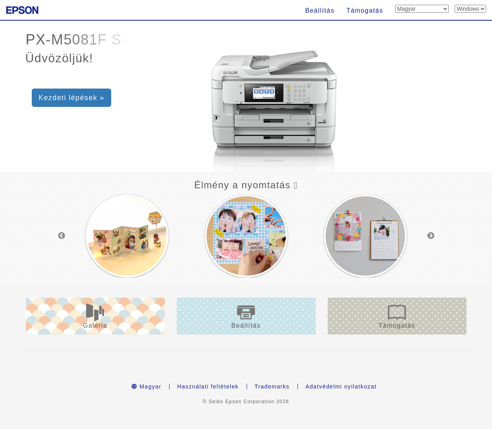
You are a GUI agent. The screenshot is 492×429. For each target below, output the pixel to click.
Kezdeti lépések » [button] (71, 98)
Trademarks (272, 386)
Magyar (146, 386)
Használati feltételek (208, 386)
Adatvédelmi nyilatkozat (340, 386)
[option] (127, 236)
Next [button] (431, 236)
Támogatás (364, 10)
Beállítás (319, 10)
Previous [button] (62, 236)
